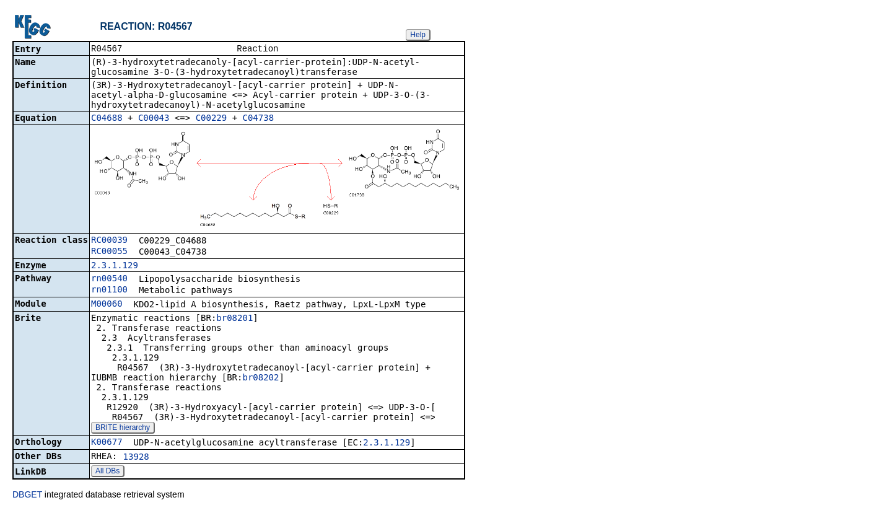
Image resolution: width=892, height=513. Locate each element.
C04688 (107, 119)
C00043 (154, 119)
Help (418, 34)
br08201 (234, 319)
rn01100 (109, 291)
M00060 (107, 305)
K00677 (107, 443)
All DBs (107, 472)
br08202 (260, 379)
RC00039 (109, 241)
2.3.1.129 (114, 266)
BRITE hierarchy (122, 428)
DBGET (27, 496)
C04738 (258, 119)
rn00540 (109, 279)
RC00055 (109, 252)
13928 (136, 458)
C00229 (211, 119)
